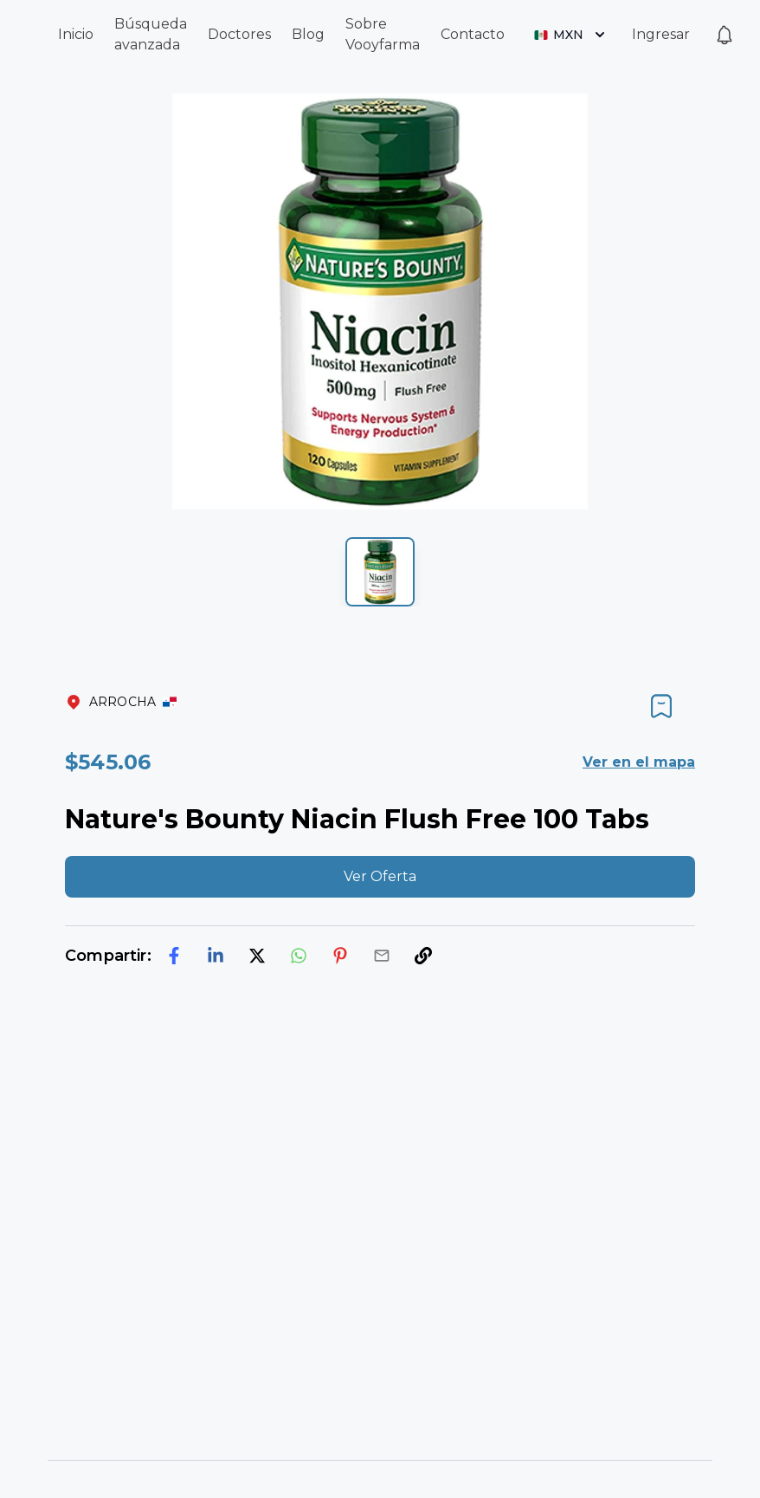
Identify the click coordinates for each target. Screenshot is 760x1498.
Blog (308, 34)
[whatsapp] (298, 955)
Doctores (239, 34)
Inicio (75, 34)
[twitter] (257, 955)
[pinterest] (340, 955)
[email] (381, 955)
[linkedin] (215, 955)
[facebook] (174, 955)
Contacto (473, 34)
